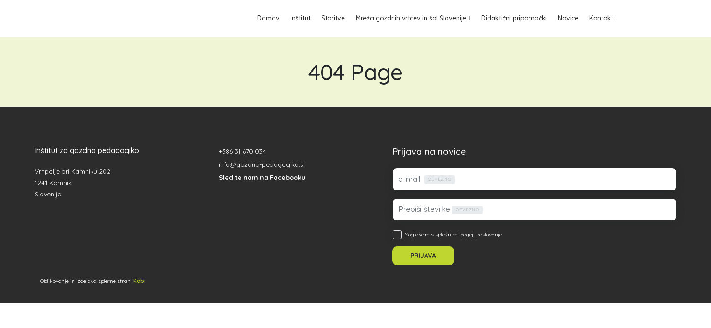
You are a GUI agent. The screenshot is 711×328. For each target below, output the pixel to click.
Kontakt (601, 18)
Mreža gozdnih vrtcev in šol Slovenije (411, 18)
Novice (568, 18)
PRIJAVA (423, 255)
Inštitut (301, 18)
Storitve (333, 18)
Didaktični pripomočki (514, 18)
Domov (268, 18)
